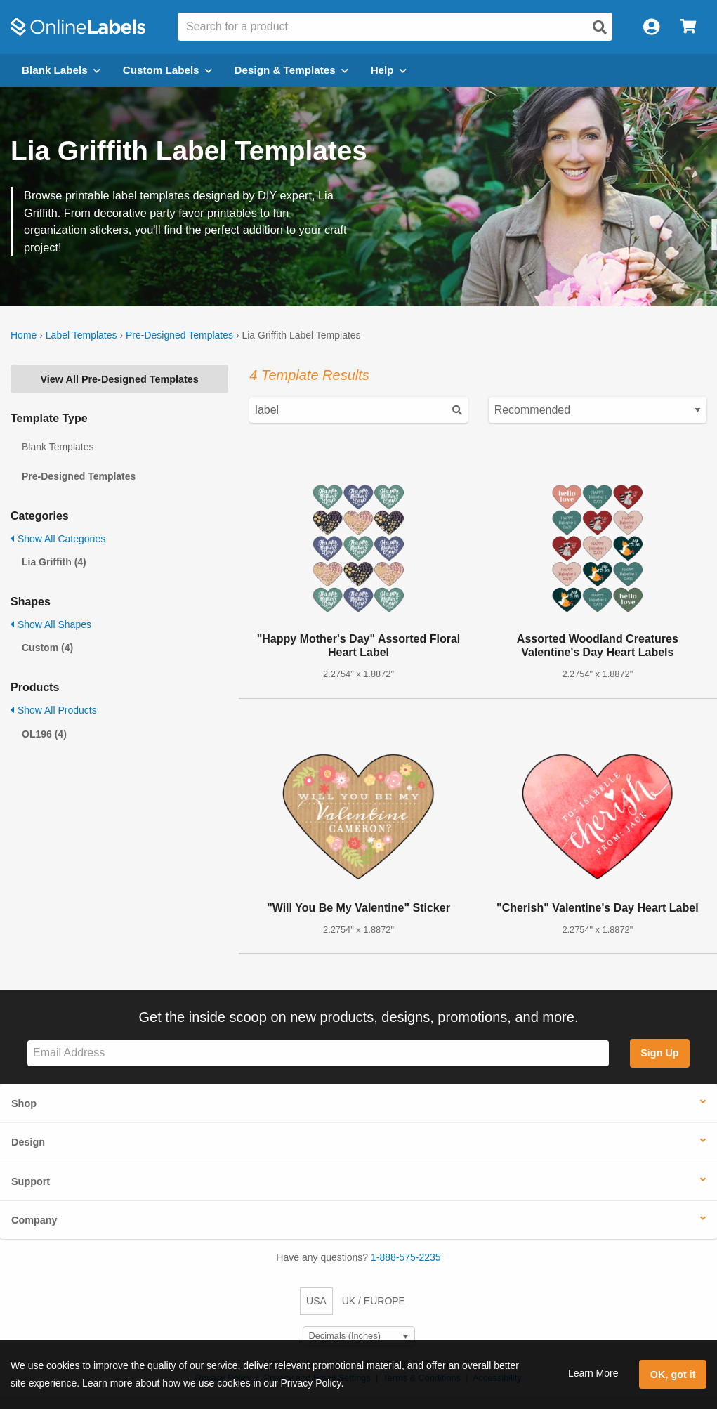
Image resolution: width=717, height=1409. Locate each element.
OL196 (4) (44, 734)
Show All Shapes (51, 624)
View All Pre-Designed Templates (120, 379)
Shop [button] (24, 1103)
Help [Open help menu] (389, 70)
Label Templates (81, 335)
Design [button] (28, 1142)
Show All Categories (58, 538)
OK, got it (673, 1374)
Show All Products (54, 710)
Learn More (593, 1373)
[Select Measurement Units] (359, 1336)
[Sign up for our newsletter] (318, 1053)
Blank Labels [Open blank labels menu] (61, 70)
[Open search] (599, 27)
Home (24, 335)
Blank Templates (57, 446)
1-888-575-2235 (406, 1257)
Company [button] (34, 1220)
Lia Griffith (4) (54, 562)
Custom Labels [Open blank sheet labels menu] (167, 70)
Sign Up (659, 1053)
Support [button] (30, 1181)
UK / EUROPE (373, 1300)
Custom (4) (47, 647)
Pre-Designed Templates (179, 335)
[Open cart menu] (687, 27)
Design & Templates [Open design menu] (291, 70)
